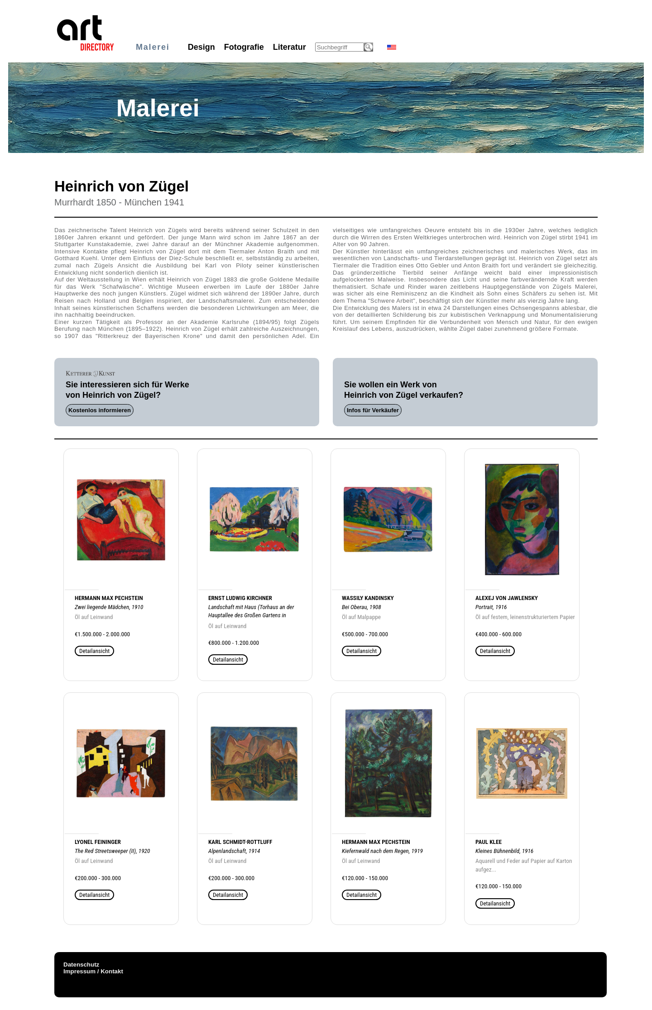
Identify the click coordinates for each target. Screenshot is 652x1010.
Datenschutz (81, 964)
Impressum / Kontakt (93, 971)
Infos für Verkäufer (373, 410)
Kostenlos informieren (99, 410)
